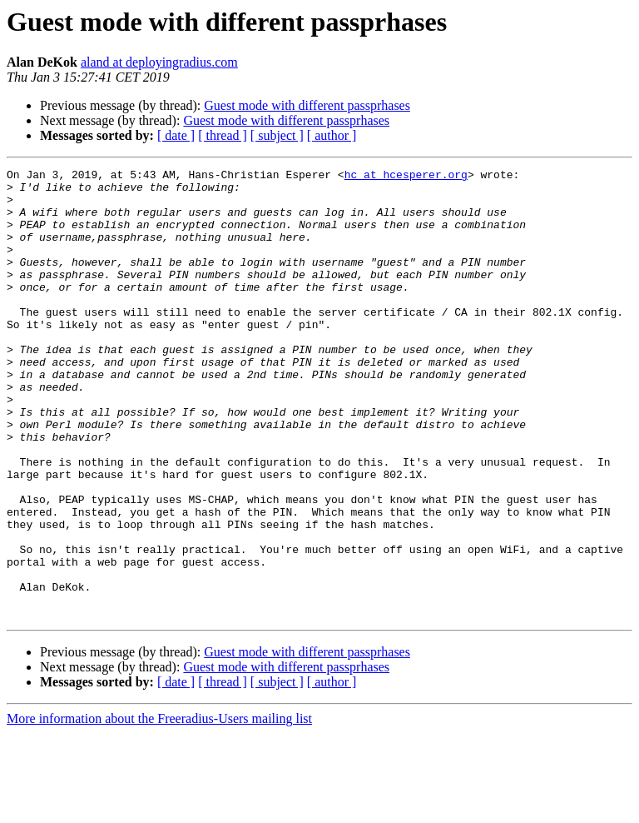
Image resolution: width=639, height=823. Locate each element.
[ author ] (332, 135)
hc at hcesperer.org (406, 176)
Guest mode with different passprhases (307, 105)
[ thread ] (222, 135)
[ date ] (176, 135)
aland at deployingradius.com (159, 62)
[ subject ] (277, 135)
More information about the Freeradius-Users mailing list (159, 808)
